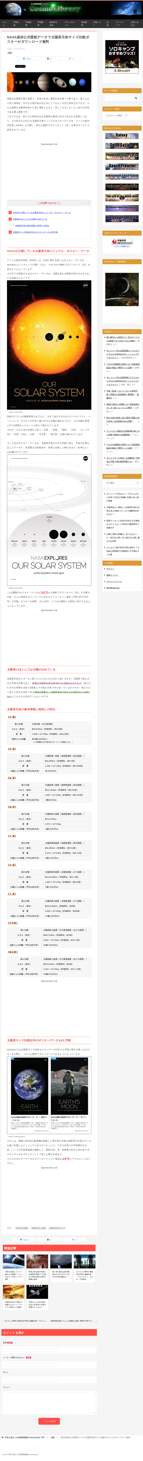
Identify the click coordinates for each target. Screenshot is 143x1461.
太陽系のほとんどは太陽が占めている (30, 219)
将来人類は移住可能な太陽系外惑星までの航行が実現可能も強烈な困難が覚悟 (37, 1275)
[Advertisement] (49, 165)
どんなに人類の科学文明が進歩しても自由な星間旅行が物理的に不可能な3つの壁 (123, 550)
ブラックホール (69, 23)
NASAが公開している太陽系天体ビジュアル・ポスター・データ (42, 212)
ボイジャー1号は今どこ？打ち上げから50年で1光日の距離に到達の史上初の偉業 (122, 497)
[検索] (122, 98)
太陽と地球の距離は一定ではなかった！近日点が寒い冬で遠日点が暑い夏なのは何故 (123, 537)
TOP (25, 1437)
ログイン (110, 569)
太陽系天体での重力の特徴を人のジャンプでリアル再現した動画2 (13, 1304)
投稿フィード (112, 575)
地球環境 (84, 23)
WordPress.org (112, 588)
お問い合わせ (135, 23)
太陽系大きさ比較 (39, 1228)
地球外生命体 (53, 23)
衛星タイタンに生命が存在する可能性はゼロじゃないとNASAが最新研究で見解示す (123, 524)
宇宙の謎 (16, 23)
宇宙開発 (40, 23)
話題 (108, 23)
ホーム (5, 23)
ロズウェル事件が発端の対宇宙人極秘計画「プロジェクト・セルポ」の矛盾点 (84, 1275)
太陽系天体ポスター (57, 1228)
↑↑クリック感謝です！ (122, 246)
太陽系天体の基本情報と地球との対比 (32, 226)
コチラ (44, 592)
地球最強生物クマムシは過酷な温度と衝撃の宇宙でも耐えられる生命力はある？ (74, 1321)
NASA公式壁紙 (22, 1228)
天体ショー (97, 23)
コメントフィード (114, 581)
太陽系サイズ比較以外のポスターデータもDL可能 (35, 232)
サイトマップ (120, 23)
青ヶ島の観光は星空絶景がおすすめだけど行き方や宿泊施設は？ (61, 1274)
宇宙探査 (28, 23)
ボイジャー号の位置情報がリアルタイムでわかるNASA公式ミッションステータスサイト (123, 354)
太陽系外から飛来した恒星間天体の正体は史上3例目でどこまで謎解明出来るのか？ (123, 510)
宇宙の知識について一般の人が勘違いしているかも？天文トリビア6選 (13, 1275)
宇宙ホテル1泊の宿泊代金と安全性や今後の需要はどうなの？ (37, 1304)
